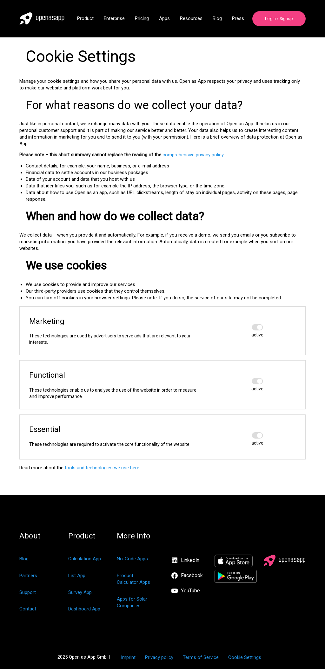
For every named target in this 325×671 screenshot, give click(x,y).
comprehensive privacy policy (193, 156)
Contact (27, 611)
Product (85, 19)
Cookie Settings (244, 659)
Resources (191, 19)
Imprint (128, 659)
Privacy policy (159, 659)
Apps (164, 19)
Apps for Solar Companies (132, 604)
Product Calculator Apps (133, 580)
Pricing (142, 19)
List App (76, 577)
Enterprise (114, 19)
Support (27, 594)
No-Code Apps (132, 560)
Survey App (80, 594)
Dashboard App (84, 611)
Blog (217, 19)
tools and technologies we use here (102, 469)
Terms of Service (201, 659)
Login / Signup (279, 18)
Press (238, 19)
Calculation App (84, 560)
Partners (28, 577)
